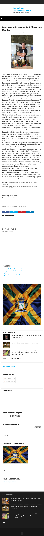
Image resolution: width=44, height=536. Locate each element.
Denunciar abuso (9, 367)
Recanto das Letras (9, 277)
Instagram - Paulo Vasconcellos (13, 271)
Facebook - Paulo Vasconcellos (13, 269)
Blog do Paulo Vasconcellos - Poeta (21, 9)
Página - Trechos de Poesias (12, 275)
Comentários (8, 382)
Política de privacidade (9, 482)
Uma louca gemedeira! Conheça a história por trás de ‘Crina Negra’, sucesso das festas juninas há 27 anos (26, 353)
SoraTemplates (18, 530)
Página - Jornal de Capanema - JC (14, 273)
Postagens (7, 379)
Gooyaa (34, 530)
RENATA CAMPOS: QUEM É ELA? (12, 359)
